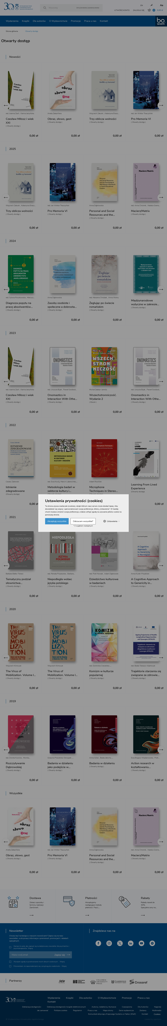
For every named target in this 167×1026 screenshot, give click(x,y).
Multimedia (156, 1010)
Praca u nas (90, 21)
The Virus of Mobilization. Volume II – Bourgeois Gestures (20, 675)
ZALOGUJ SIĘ (138, 10)
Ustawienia (111, 521)
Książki (25, 21)
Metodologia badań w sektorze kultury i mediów (61, 491)
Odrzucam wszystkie (83, 521)
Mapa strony (108, 1010)
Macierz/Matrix (140, 211)
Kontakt (104, 21)
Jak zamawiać (42, 1010)
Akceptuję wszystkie (56, 521)
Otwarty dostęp (31, 31)
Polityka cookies (60, 1010)
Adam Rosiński (95, 481)
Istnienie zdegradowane (15, 489)
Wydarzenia (12, 21)
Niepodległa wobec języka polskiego (60, 581)
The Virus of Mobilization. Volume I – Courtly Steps (63, 675)
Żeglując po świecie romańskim (101, 305)
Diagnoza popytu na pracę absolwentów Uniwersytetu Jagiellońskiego (18, 308)
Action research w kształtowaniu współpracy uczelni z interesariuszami (144, 769)
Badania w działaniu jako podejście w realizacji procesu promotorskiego (60, 769)
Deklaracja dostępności (31, 1007)
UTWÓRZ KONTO (122, 10)
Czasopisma (127, 1007)
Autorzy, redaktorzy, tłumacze (104, 1007)
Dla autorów (39, 21)
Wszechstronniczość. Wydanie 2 (102, 397)
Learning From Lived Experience (144, 486)
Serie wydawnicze (126, 1010)
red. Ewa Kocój (54, 481)
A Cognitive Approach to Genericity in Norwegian (145, 583)
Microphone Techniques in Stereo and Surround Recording (102, 492)
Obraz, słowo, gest (59, 119)
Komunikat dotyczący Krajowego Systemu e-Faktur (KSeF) (112, 1014)
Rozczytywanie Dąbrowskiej (15, 765)
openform (157, 1019)
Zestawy (143, 1010)
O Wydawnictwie (58, 21)
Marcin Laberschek (68, 481)
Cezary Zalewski (12, 481)
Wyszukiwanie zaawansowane (87, 8)
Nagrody (157, 1007)
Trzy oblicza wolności (102, 119)
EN (141, 5)
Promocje (76, 21)
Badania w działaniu (102, 763)
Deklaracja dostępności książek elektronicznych (66, 1007)
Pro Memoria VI (141, 119)
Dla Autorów (143, 1007)
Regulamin (77, 1010)
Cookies (157, 1014)
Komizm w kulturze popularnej (101, 673)
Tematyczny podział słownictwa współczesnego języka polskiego (20, 584)
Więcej (30, 948)
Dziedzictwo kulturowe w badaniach (103, 581)
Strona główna (12, 31)
